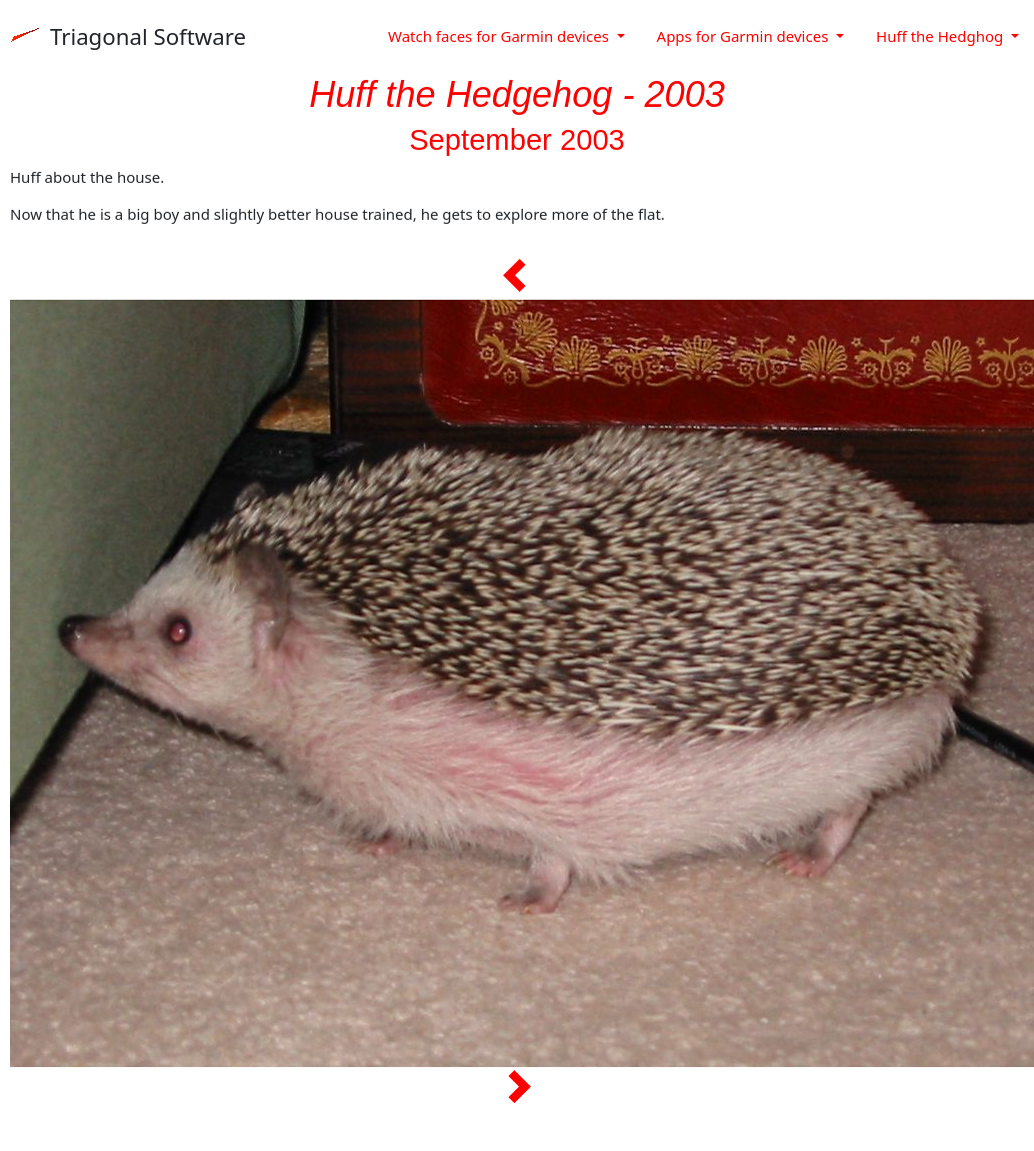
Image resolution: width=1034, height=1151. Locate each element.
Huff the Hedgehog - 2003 (517, 94)
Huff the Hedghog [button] (941, 36)
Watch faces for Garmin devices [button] (500, 36)
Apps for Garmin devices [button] (745, 36)
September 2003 (517, 140)
